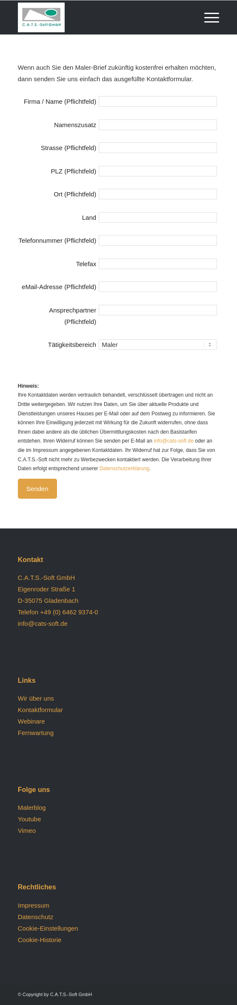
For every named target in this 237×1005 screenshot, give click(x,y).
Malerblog (32, 807)
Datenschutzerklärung (124, 468)
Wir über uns (36, 698)
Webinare (31, 721)
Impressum (33, 905)
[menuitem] (207, 17)
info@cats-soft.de (174, 441)
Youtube (29, 819)
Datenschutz (35, 916)
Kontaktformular (40, 709)
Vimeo (27, 830)
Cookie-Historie (40, 939)
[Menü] (207, 17)
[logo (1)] (98, 17)
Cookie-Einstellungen (48, 928)
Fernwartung (36, 732)
